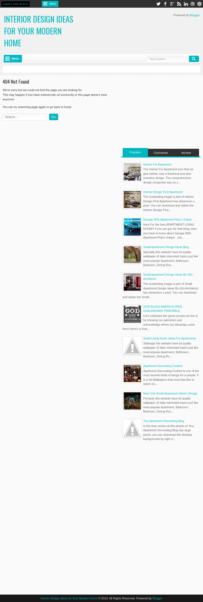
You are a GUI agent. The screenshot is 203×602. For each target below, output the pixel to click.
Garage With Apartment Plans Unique (167, 219)
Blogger (195, 15)
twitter (158, 4)
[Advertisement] (161, 111)
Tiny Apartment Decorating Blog (163, 421)
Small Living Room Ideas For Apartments (169, 338)
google (172, 4)
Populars (135, 152)
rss (179, 4)
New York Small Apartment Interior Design (170, 393)
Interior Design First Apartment (163, 192)
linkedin (185, 4)
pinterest (199, 4)
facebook (165, 4)
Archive (186, 152)
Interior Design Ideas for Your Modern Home (38, 31)
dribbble (192, 4)
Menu (53, 3)
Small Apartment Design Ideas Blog (166, 247)
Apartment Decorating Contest (162, 365)
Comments (161, 152)
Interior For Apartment (157, 164)
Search (194, 59)
